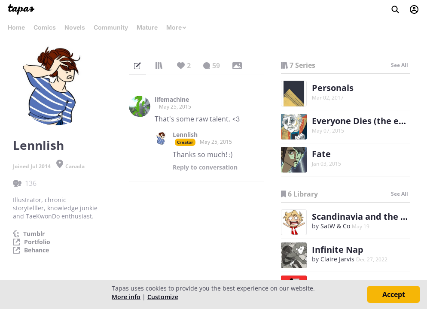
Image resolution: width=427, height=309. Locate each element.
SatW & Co (335, 226)
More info (126, 297)
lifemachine (172, 99)
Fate (321, 154)
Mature (147, 27)
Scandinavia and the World (369, 216)
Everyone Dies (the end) (362, 121)
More (176, 27)
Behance (36, 250)
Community (111, 27)
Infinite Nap (337, 249)
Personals (333, 88)
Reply (205, 167)
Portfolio (37, 242)
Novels (74, 27)
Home (16, 27)
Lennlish (185, 135)
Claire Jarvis (337, 259)
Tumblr (34, 233)
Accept (393, 294)
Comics (45, 27)
